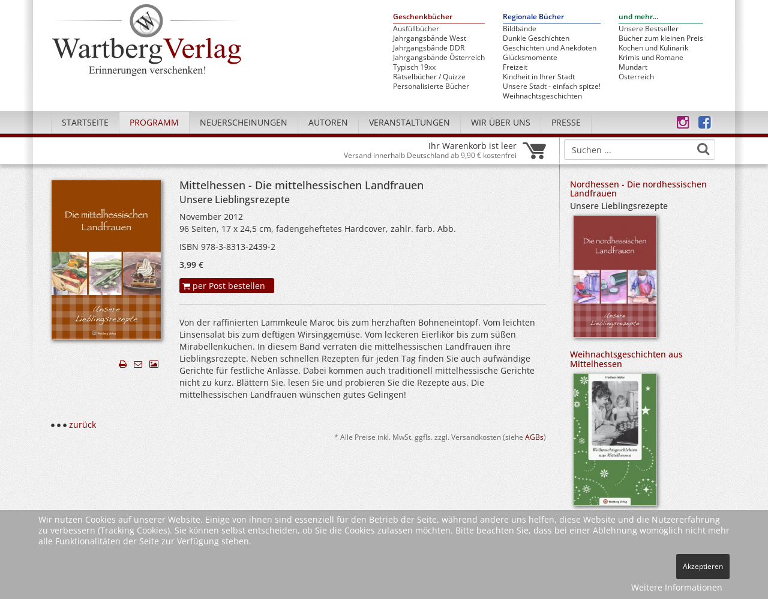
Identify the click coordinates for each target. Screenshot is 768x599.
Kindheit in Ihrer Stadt (539, 77)
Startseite (85, 122)
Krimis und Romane (651, 57)
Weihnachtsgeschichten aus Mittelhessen (626, 358)
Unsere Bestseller (649, 29)
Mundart (633, 67)
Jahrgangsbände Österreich (439, 57)
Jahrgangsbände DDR (428, 48)
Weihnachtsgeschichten (542, 96)
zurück (82, 424)
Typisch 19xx (414, 67)
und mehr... (638, 17)
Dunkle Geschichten (536, 38)
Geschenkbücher (422, 17)
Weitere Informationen (676, 587)
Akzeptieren (703, 566)
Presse (566, 122)
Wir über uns (500, 122)
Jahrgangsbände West (429, 38)
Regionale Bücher (533, 17)
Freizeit (515, 67)
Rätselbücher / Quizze (429, 77)
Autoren (328, 122)
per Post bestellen (223, 285)
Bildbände (519, 29)
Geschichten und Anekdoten (549, 48)
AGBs (534, 437)
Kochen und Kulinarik (653, 48)
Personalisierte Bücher (431, 86)
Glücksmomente (530, 57)
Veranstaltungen (409, 122)
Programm (154, 122)
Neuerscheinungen (243, 122)
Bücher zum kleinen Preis (661, 38)
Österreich (636, 77)
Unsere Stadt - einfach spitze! (552, 86)
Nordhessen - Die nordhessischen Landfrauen (638, 188)
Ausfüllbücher (416, 29)
